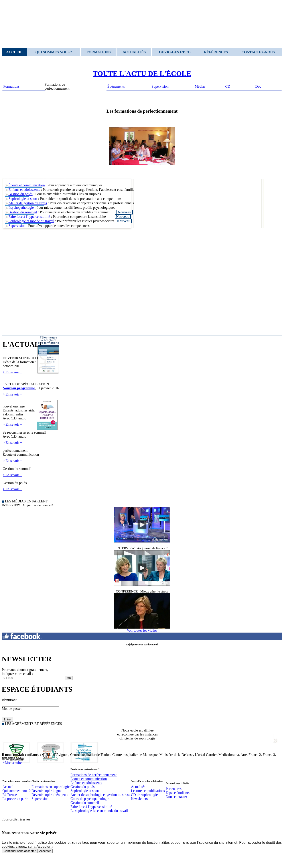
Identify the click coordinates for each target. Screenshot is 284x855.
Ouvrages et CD (175, 52)
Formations (99, 52)
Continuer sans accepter (20, 851)
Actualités (134, 52)
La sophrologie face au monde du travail (99, 811)
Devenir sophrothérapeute (50, 795)
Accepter (45, 851)
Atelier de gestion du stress (27, 203)
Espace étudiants (177, 793)
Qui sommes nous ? (54, 52)
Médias (200, 86)
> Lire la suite (12, 762)
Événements (116, 86)
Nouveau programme (19, 388)
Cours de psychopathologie (90, 799)
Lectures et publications (148, 791)
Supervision (160, 86)
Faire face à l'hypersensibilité (29, 216)
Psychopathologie (21, 207)
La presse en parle (15, 799)
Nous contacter (176, 797)
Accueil (14, 52)
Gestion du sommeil (22, 212)
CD (227, 86)
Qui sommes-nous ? (16, 791)
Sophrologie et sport (22, 199)
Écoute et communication (26, 185)
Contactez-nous (258, 52)
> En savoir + (12, 372)
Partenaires (173, 789)
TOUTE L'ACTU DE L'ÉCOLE (142, 73)
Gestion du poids (20, 194)
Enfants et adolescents (24, 189)
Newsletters (139, 799)
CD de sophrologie (144, 795)
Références (216, 52)
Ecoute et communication (89, 779)
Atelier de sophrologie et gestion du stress (100, 795)
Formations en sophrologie (51, 787)
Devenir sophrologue (46, 791)
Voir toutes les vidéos (142, 630)
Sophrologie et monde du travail (31, 221)
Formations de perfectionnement (94, 775)
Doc (258, 86)
